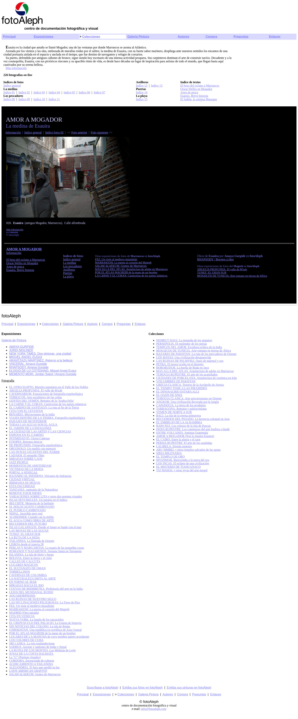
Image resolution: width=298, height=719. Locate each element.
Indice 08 (9, 99)
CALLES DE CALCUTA (24, 561)
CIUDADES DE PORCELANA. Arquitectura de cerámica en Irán (196, 378)
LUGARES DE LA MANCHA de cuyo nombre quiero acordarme (49, 636)
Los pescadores (72, 266)
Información (13, 132)
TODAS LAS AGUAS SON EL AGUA (33, 424)
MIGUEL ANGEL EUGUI (25, 357)
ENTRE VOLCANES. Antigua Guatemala (182, 432)
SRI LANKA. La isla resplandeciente (32, 643)
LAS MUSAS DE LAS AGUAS (28, 530)
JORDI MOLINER (21, 350)
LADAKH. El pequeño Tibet (26, 455)
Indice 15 (141, 99)
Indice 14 (141, 92)
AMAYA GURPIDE (21, 346)
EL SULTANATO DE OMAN (27, 568)
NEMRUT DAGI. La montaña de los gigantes (184, 340)
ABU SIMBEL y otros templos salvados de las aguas (188, 449)
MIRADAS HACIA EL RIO (26, 585)
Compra (211, 36)
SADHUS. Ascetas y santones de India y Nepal (38, 647)
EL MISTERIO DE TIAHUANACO (178, 466)
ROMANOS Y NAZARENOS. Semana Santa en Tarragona (45, 551)
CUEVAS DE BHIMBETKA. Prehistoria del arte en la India (46, 588)
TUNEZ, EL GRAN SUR (211, 272)
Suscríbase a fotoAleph (102, 687)
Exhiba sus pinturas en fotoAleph (189, 687)
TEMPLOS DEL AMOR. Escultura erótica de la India (189, 347)
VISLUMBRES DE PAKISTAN (176, 381)
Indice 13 (156, 85)
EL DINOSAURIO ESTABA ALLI (177, 391)
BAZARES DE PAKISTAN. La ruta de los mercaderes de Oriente (196, 354)
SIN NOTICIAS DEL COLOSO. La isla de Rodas (39, 626)
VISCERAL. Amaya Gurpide (28, 363)
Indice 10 (39, 99)
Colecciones (91, 36)
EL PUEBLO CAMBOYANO (27, 510)
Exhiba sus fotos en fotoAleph (142, 687)
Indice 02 (24, 92)
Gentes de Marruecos (121, 265)
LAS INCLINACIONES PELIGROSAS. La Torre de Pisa (44, 602)
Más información (16, 68)
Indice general (12, 85)
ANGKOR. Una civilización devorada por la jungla (187, 401)
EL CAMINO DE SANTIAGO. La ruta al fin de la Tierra (44, 407)
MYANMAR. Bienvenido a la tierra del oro (182, 460)
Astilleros (69, 269)
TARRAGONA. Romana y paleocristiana (181, 408)
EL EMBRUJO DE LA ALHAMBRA (179, 422)
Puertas (67, 273)
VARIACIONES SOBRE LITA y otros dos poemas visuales (45, 496)
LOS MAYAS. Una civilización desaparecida (183, 357)
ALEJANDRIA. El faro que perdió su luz (34, 667)
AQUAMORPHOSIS (22, 595)
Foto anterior (79, 132)
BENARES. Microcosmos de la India (32, 414)
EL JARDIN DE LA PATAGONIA (30, 428)
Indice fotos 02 (54, 132)
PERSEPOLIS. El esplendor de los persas (181, 343)
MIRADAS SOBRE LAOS (25, 458)
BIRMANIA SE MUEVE (24, 482)
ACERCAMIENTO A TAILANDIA (31, 664)
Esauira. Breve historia (194, 95)
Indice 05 (69, 92)
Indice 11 (54, 99)
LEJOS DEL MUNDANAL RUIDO (31, 592)
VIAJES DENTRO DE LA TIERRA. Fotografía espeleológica (47, 417)
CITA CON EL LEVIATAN (26, 411)
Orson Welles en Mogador (196, 89)
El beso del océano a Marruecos (199, 85)
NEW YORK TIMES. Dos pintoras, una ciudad (40, 353)
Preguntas (241, 36)
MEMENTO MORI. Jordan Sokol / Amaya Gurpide (42, 374)
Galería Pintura (138, 36)
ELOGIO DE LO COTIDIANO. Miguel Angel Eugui (42, 370)
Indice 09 (24, 99)
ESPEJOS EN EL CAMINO (26, 435)
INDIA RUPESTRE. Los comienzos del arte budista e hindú (193, 429)
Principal (9, 36)
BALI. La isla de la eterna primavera (178, 415)
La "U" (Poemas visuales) (24, 657)
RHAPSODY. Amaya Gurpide (28, 367)
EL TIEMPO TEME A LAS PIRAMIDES (181, 388)
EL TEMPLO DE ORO (170, 456)
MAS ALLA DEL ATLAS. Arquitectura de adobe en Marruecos (195, 371)
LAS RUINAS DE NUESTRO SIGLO (32, 599)
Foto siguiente (99, 132)
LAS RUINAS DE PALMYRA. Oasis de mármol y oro (190, 360)
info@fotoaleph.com (153, 708)
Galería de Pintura (14, 340)
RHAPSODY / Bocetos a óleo (215, 259)
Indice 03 (39, 92)
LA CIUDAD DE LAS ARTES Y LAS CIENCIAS (40, 431)
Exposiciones (43, 36)
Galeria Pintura (73, 324)
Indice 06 (84, 92)
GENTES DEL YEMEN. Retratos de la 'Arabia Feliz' (41, 400)
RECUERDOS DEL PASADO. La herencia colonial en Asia (193, 419)
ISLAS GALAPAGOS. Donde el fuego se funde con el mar (45, 527)
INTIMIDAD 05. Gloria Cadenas (29, 438)
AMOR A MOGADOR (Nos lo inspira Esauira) (185, 436)
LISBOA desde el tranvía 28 (26, 544)
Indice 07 (99, 92)
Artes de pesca (189, 92)
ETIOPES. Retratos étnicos (25, 441)
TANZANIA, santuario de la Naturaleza (33, 489)
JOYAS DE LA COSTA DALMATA (31, 653)
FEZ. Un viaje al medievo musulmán (31, 605)
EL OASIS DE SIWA (169, 395)
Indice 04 (54, 92)
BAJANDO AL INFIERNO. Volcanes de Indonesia (40, 476)
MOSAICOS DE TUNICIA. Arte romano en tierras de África (193, 350)
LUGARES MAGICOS (23, 564)
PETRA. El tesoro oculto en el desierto (180, 364)
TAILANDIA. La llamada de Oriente (31, 541)
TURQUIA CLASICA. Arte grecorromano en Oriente (189, 398)
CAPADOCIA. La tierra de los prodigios (181, 405)
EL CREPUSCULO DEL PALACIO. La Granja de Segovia (45, 623)
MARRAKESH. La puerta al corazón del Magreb (39, 609)
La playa (68, 276)
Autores (183, 36)
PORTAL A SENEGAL (23, 472)
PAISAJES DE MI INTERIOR (28, 421)
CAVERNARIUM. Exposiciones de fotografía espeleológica (46, 393)
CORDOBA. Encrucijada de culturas (31, 660)
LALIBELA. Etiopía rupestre (174, 446)
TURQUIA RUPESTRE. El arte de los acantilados (187, 374)
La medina (69, 262)
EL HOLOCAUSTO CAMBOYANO (31, 506)
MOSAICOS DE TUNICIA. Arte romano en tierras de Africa (232, 275)
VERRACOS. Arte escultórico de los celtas (35, 397)
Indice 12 (141, 85)
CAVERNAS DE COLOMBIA (28, 575)
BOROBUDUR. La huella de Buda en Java (182, 367)
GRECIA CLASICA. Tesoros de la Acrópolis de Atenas (190, 384)
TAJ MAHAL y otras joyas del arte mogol (182, 470)
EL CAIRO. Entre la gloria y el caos (178, 439)
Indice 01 (9, 92)
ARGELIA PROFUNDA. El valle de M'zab (222, 269)
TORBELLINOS (19, 571)
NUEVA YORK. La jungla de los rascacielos (36, 619)
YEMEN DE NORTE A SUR (174, 412)
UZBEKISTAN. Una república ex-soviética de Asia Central (45, 629)
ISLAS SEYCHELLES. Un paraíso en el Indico (38, 499)
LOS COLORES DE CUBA (26, 640)
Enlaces (274, 36)
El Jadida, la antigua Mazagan (198, 99)
